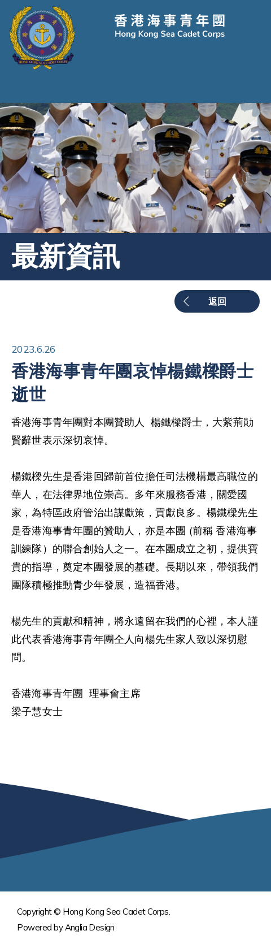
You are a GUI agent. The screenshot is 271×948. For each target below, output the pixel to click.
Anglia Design (90, 927)
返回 (217, 301)
